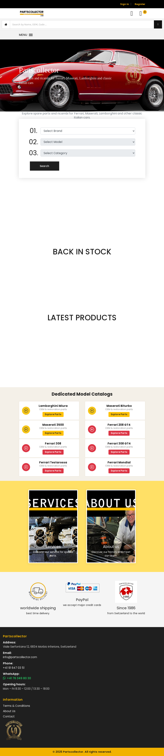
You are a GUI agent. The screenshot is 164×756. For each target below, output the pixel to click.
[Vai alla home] (32, 13)
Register (140, 4)
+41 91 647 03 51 (14, 668)
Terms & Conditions (16, 706)
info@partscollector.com (20, 657)
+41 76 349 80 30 (17, 678)
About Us (9, 711)
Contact (9, 716)
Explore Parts (53, 414)
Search (44, 166)
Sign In (124, 4)
